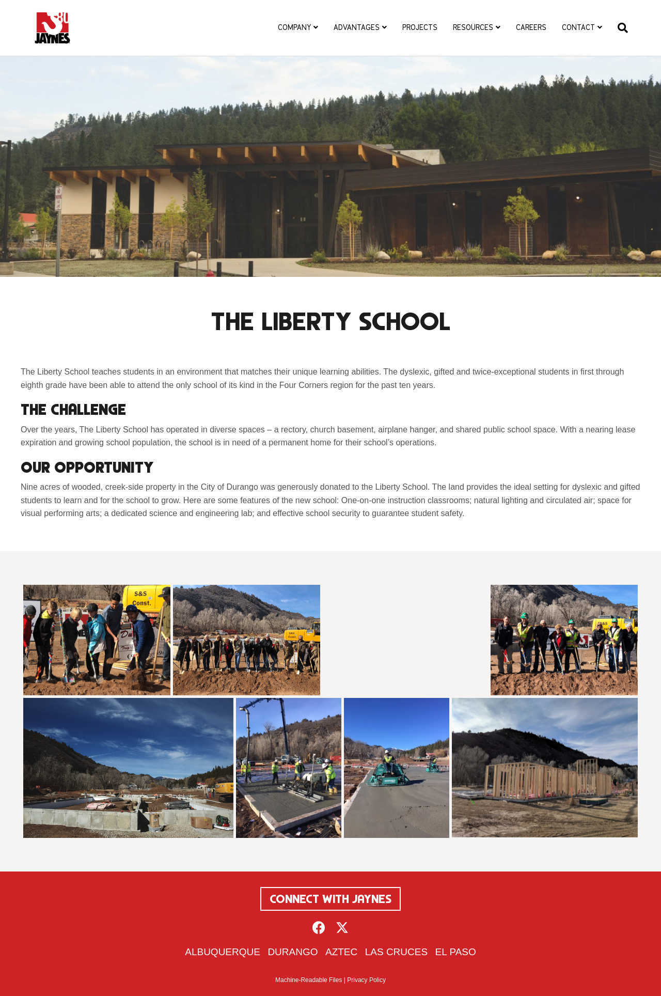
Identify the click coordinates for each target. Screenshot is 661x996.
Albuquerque (222, 951)
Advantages (357, 27)
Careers (531, 27)
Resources (473, 27)
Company (294, 27)
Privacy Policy (366, 980)
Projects (419, 27)
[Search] (619, 28)
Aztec (341, 951)
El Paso (455, 951)
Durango (292, 951)
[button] (318, 927)
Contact (578, 27)
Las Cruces (396, 951)
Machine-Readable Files (308, 980)
